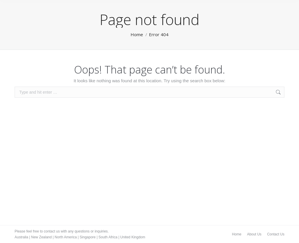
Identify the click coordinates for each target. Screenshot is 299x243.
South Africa (107, 237)
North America (66, 237)
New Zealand (41, 237)
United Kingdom (132, 237)
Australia (21, 237)
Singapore (88, 237)
